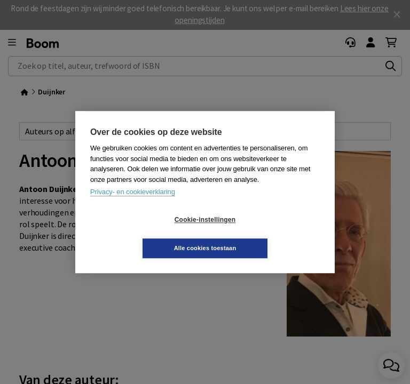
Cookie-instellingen (141, 234)
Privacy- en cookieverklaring (132, 206)
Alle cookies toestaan (269, 233)
